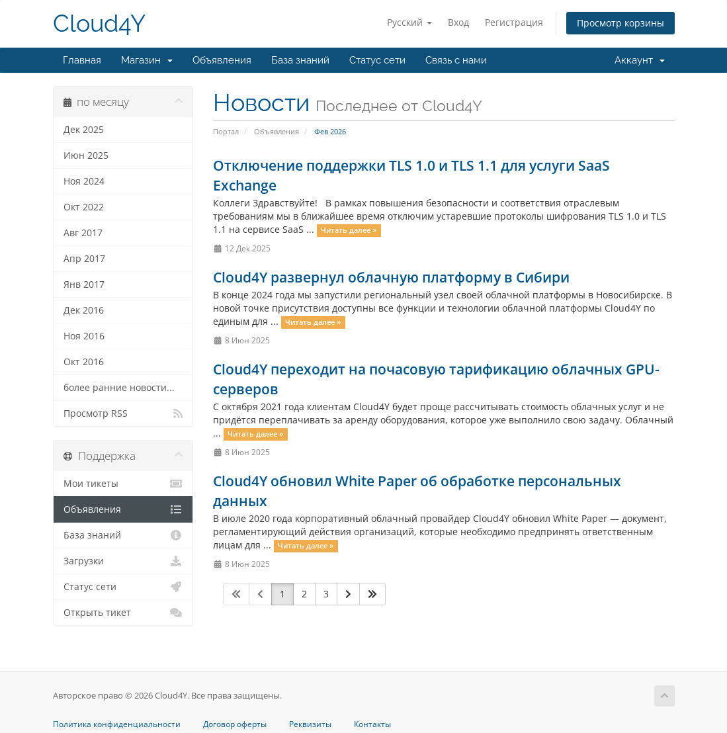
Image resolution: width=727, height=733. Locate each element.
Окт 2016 (84, 362)
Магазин (147, 60)
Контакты (372, 724)
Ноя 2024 (84, 181)
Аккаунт (640, 60)
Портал (226, 131)
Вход (458, 22)
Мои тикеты (123, 484)
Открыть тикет (123, 613)
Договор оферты (235, 724)
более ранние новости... (119, 388)
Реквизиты (310, 724)
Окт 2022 (84, 207)
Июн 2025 (86, 155)
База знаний (300, 60)
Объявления (221, 60)
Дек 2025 (84, 130)
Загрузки (123, 561)
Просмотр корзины (620, 23)
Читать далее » (348, 230)
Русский (409, 22)
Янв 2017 (84, 284)
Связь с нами (456, 60)
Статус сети (377, 60)
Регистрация (514, 22)
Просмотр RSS (123, 413)
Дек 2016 (84, 310)
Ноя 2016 (84, 336)
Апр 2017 (84, 259)
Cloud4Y (99, 23)
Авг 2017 (83, 233)
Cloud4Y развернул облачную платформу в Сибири (391, 277)
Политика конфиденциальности (117, 724)
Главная (82, 60)
